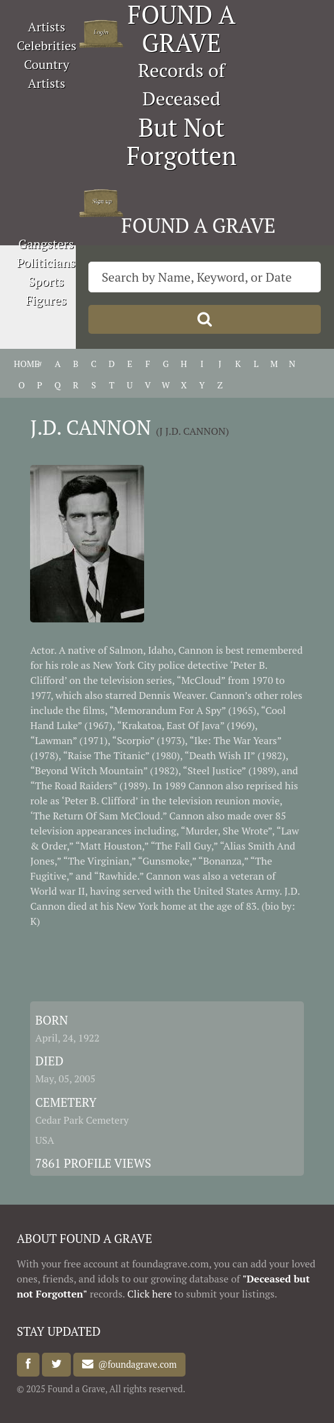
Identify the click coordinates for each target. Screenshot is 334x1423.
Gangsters (46, 243)
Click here (149, 1294)
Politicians (46, 262)
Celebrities (46, 45)
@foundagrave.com (134, 1364)
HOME (21, 364)
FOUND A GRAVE (199, 225)
